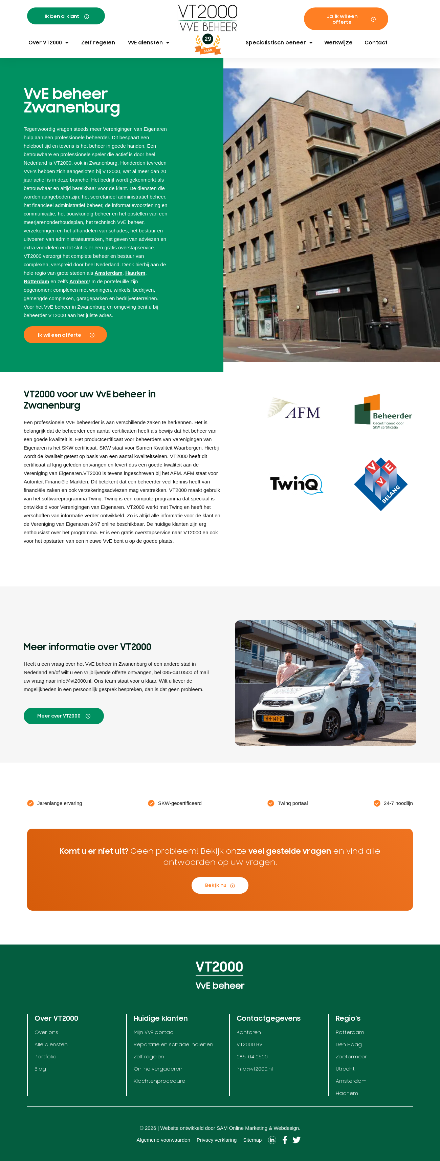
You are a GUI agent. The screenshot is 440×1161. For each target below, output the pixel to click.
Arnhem (79, 281)
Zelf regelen (98, 43)
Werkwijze (338, 43)
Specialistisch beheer (279, 43)
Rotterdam (36, 281)
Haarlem (135, 273)
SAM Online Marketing (242, 1128)
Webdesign (286, 1128)
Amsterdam (108, 273)
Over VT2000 (48, 43)
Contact (376, 43)
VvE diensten (148, 43)
